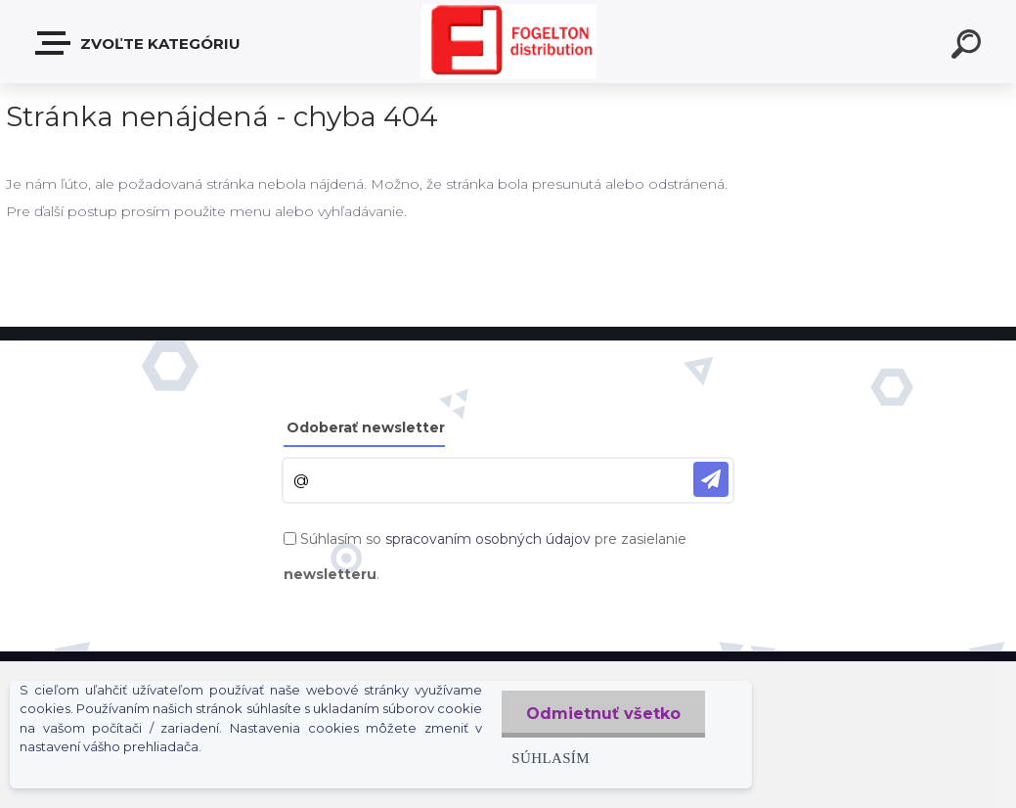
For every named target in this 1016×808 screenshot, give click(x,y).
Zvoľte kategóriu (139, 43)
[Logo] (508, 41)
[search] (969, 46)
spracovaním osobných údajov (488, 539)
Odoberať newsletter (366, 427)
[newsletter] (711, 479)
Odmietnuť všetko (603, 713)
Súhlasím (550, 757)
